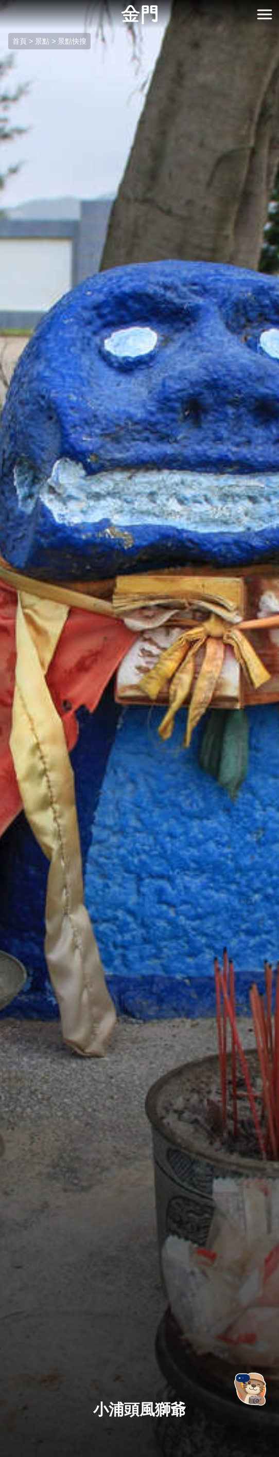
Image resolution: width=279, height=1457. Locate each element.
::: (3, 6)
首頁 (19, 41)
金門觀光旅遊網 (139, 14)
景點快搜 (72, 41)
